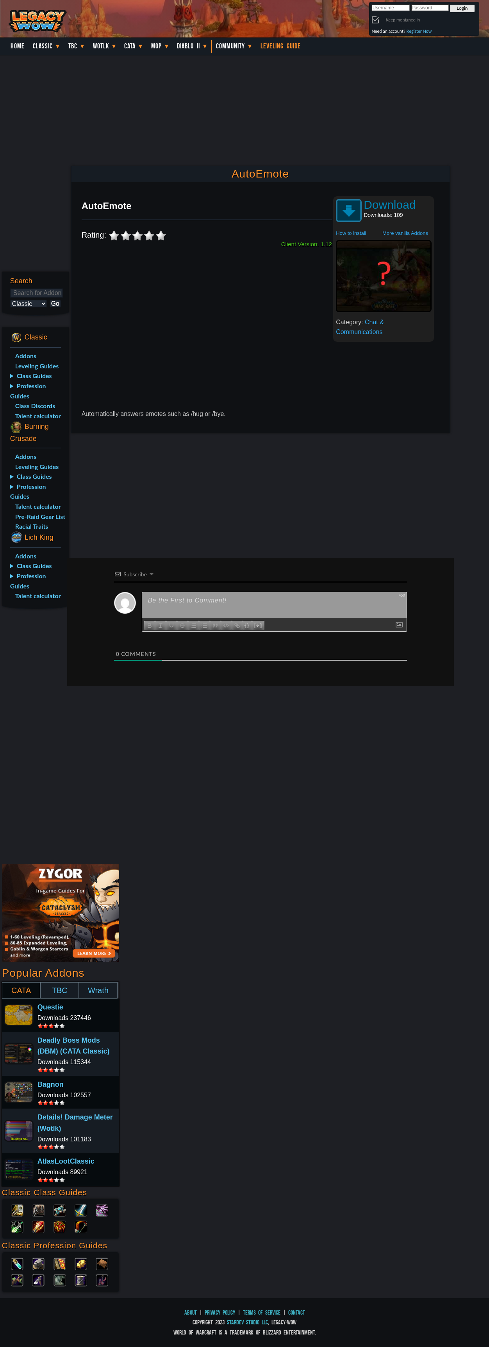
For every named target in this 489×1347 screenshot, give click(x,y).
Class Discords (35, 405)
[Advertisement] (33, 738)
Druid (38, 1210)
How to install (351, 233)
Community (230, 46)
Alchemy (17, 1263)
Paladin (17, 1210)
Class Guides (34, 375)
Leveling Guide (281, 46)
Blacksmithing (38, 1263)
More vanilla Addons (405, 233)
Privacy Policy (220, 1312)
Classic (43, 46)
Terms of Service (261, 1312)
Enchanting (60, 1263)
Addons (25, 355)
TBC (72, 46)
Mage (38, 1226)
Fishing (102, 1279)
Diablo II (188, 46)
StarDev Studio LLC (247, 1322)
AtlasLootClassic (66, 1161)
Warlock (102, 1210)
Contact (296, 1312)
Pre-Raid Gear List (40, 516)
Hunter (81, 1226)
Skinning (60, 1279)
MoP (156, 46)
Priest (60, 1210)
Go (55, 303)
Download (390, 204)
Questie (50, 1007)
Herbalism (17, 1279)
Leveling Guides (37, 366)
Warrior (81, 1210)
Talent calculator (38, 415)
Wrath (98, 990)
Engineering (81, 1263)
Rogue (17, 1226)
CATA (21, 990)
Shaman (60, 1226)
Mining (38, 1279)
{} (247, 625)
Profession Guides (28, 391)
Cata (130, 46)
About (190, 1312)
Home (18, 46)
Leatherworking (102, 1263)
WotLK (101, 46)
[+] (258, 625)
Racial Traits (31, 526)
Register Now (419, 31)
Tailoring (81, 1279)
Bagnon (50, 1084)
